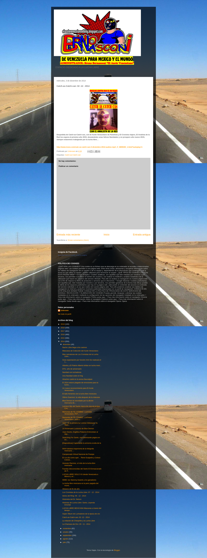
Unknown (65, 310)
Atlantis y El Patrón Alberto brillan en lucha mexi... (81, 365)
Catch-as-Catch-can (73, 155)
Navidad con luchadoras (71, 372)
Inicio (106, 234)
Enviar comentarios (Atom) (78, 240)
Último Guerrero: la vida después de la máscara (81, 397)
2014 (63, 341)
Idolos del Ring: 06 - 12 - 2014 (74, 496)
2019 (63, 324)
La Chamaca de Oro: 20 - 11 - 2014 (76, 524)
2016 (63, 334)
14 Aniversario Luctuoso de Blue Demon (78, 429)
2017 (63, 331)
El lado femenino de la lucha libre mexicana (79, 394)
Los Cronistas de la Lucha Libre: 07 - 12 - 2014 (80, 492)
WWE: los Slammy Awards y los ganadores (79, 480)
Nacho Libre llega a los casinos (74, 347)
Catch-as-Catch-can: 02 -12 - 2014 (75, 517)
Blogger (117, 550)
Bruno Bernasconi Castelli (66, 255)
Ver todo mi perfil (64, 314)
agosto (66, 539)
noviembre (67, 528)
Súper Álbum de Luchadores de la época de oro (81, 514)
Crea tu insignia (81, 255)
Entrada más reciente (68, 234)
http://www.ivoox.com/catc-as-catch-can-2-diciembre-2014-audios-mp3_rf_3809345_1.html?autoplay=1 (99, 147)
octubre (66, 532)
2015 (63, 338)
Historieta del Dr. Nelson (71, 499)
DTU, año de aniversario (71, 369)
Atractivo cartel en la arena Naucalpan (77, 379)
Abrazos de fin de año (70, 489)
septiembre (67, 535)
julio (65, 542)
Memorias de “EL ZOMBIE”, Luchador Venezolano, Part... (77, 413)
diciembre (67, 344)
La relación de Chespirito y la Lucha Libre (78, 521)
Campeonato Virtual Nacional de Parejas (78, 454)
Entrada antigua (141, 234)
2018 (63, 328)
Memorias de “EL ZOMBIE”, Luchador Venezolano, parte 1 (77, 418)
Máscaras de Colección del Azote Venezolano (80, 351)
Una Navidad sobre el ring (72, 376)
